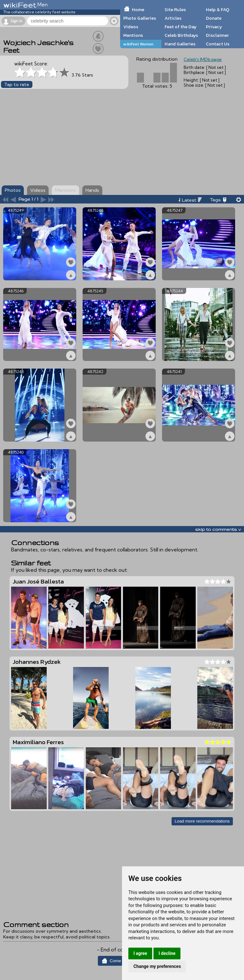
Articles (173, 18)
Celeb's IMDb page (203, 59)
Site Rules (175, 9)
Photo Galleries (139, 18)
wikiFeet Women (138, 44)
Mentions (133, 35)
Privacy (214, 26)
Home (138, 9)
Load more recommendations (202, 821)
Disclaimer (217, 35)
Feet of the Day (181, 26)
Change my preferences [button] (157, 966)
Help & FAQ (217, 9)
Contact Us (217, 43)
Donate (213, 18)
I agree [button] (140, 953)
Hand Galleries (180, 43)
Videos (130, 26)
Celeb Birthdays (181, 35)
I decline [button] (167, 953)
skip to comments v (218, 529)
